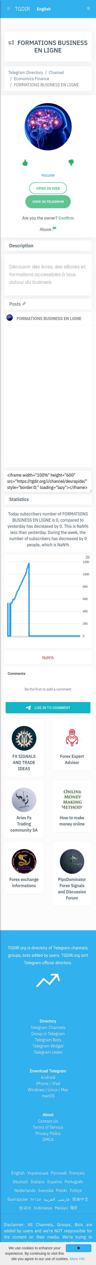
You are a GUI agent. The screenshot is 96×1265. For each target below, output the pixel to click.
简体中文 (80, 1199)
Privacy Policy (47, 1133)
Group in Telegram (48, 1033)
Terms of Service (48, 1127)
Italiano (37, 1181)
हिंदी (73, 1208)
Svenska (46, 1190)
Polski (61, 1190)
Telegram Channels (48, 1027)
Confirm (66, 218)
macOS (48, 1095)
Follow (48, 175)
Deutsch (20, 1181)
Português (74, 1181)
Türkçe (75, 1190)
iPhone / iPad (48, 1083)
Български (17, 1199)
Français (76, 1173)
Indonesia (43, 1208)
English (18, 1173)
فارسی (64, 1199)
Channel (56, 72)
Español (54, 1181)
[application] (48, 599)
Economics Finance (31, 78)
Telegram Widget (48, 1046)
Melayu (61, 1208)
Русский (59, 1173)
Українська (37, 1173)
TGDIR (22, 8)
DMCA (48, 1139)
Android (48, 1077)
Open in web (48, 188)
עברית (35, 1199)
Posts (15, 304)
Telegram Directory (25, 72)
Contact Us (48, 1121)
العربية (49, 1199)
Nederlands (25, 1190)
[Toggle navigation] (88, 9)
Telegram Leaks (48, 1052)
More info (77, 1259)
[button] (87, 557)
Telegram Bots (48, 1039)
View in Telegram (48, 201)
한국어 (25, 1208)
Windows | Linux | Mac (48, 1089)
